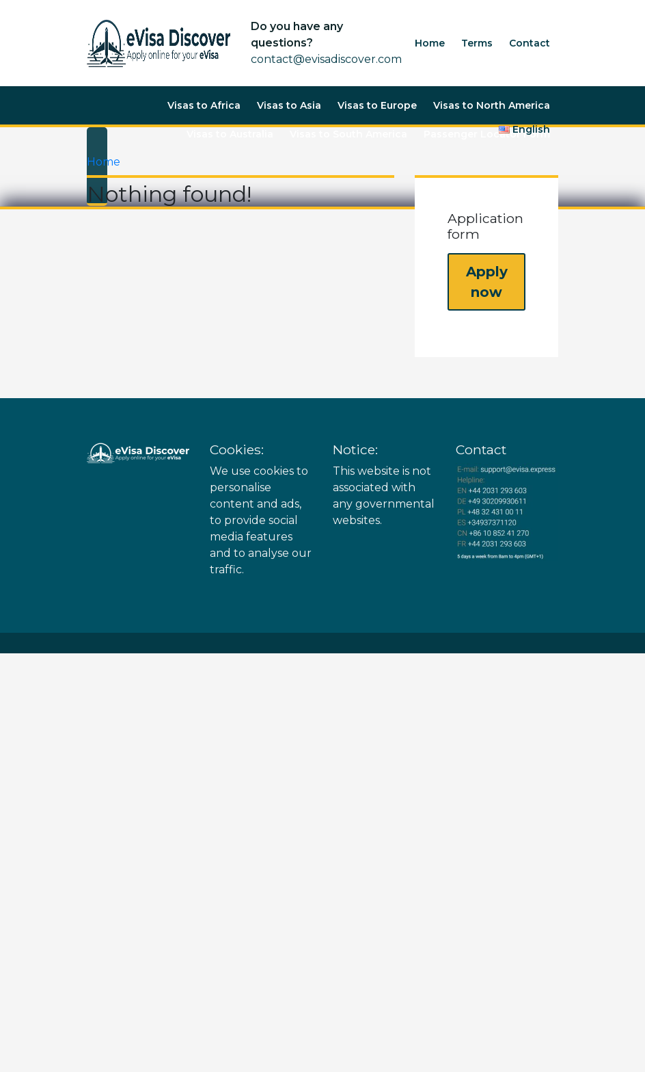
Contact (529, 43)
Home (430, 43)
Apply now (487, 281)
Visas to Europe (377, 105)
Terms (477, 43)
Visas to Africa (204, 105)
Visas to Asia (289, 105)
